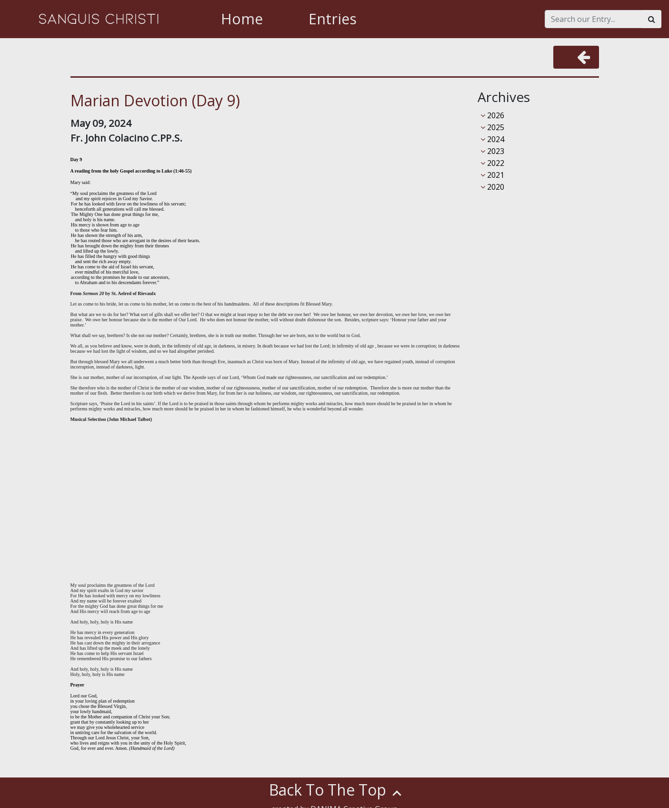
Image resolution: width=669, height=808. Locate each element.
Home (242, 19)
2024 (492, 139)
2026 (492, 115)
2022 (492, 163)
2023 (492, 151)
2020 (492, 187)
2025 (492, 127)
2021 (492, 175)
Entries (333, 19)
